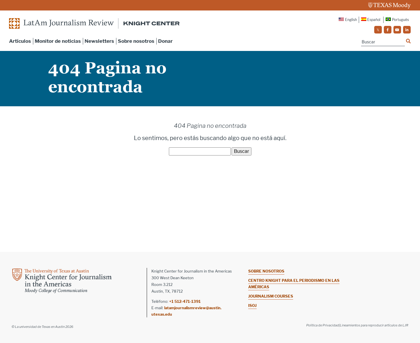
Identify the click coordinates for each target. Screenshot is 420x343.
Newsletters (99, 41)
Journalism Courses (270, 296)
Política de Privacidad (322, 325)
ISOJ (252, 305)
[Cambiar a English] (348, 20)
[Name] (383, 42)
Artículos (20, 41)
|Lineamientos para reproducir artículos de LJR (373, 325)
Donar (165, 41)
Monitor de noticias (58, 41)
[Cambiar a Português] (397, 20)
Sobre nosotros (136, 41)
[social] (378, 29)
